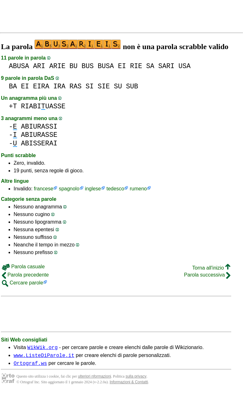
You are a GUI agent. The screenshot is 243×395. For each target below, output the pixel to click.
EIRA (41, 86)
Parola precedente (25, 274)
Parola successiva (207, 274)
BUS (88, 66)
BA (13, 86)
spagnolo (69, 188)
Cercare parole (22, 282)
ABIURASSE (39, 134)
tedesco (115, 188)
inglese (93, 188)
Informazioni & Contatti (128, 385)
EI (122, 66)
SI (90, 86)
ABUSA (19, 66)
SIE (104, 86)
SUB (132, 86)
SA (150, 66)
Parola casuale (23, 266)
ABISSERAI (39, 143)
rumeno (138, 188)
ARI (39, 66)
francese (43, 188)
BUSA (106, 66)
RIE (136, 66)
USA (184, 66)
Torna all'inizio (211, 268)
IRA (59, 86)
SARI (166, 66)
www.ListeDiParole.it (44, 357)
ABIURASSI (39, 126)
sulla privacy (136, 379)
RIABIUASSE (43, 106)
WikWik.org (42, 348)
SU (118, 86)
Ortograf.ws (30, 365)
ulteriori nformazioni (94, 379)
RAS (75, 86)
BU (73, 66)
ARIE (57, 66)
